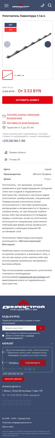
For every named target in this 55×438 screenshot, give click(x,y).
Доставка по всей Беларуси (23, 122)
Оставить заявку (27, 100)
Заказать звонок (13, 379)
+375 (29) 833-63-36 (12, 374)
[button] (48, 44)
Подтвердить (32, 363)
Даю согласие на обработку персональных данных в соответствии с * (23, 335)
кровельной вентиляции (32, 277)
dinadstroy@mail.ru (11, 386)
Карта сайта (7, 426)
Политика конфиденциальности (17, 422)
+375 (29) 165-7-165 (13, 140)
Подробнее (14, 363)
